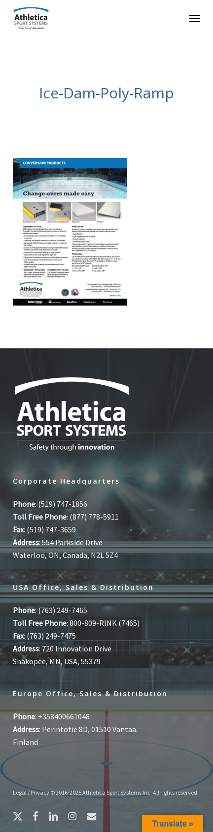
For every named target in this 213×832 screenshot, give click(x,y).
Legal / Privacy (31, 792)
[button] (194, 18)
